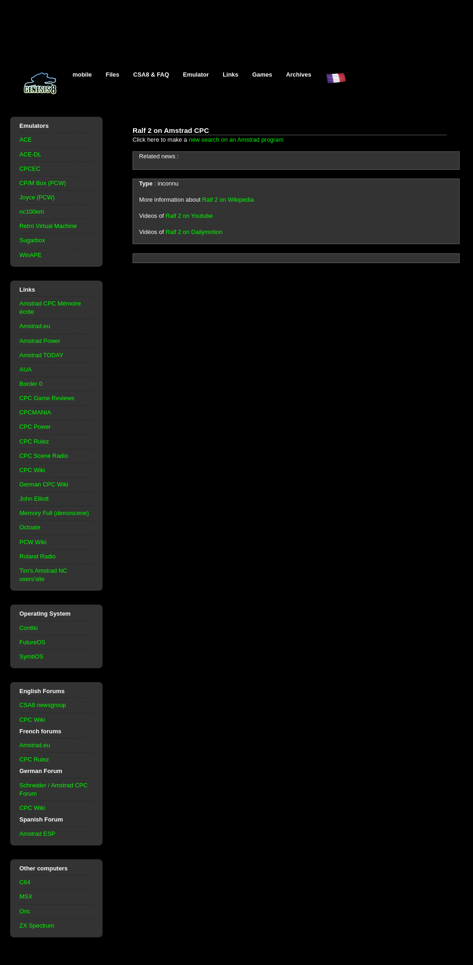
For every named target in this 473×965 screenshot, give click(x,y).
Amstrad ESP (37, 833)
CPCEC (29, 168)
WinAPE (30, 255)
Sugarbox (32, 240)
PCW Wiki (32, 542)
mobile (82, 74)
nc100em (31, 211)
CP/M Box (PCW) (42, 183)
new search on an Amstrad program (236, 139)
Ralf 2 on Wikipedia (228, 199)
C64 (24, 882)
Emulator (196, 74)
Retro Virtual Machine (48, 225)
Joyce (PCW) (37, 197)
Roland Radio (37, 556)
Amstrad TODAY (41, 355)
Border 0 (30, 383)
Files (113, 74)
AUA (25, 369)
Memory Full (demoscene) (54, 512)
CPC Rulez (34, 441)
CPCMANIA (35, 412)
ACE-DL (30, 154)
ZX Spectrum (37, 925)
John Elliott (34, 498)
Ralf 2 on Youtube (188, 215)
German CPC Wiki (43, 484)
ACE (25, 139)
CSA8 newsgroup (42, 704)
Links (230, 74)
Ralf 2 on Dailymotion (193, 231)
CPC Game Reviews (46, 398)
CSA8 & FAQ (151, 74)
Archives (298, 74)
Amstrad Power (40, 340)
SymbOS (31, 656)
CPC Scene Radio (43, 455)
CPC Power (35, 426)
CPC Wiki (32, 470)
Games (262, 74)
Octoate (29, 527)
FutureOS (32, 642)
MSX (25, 896)
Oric (24, 911)
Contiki (28, 627)
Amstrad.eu (34, 326)
